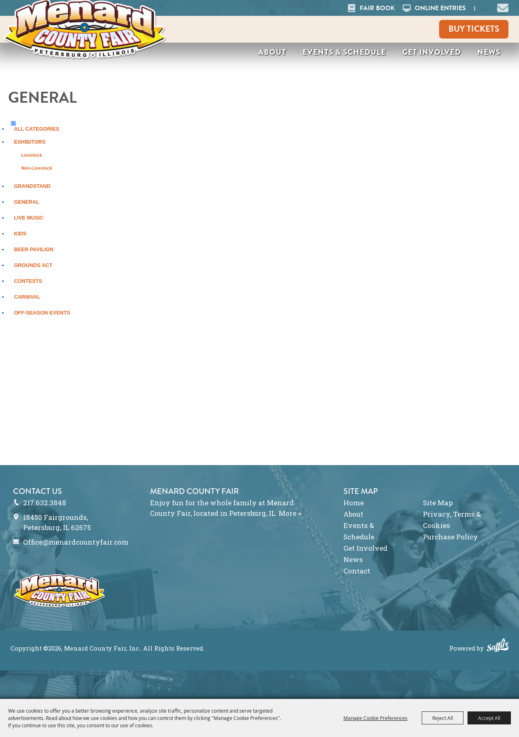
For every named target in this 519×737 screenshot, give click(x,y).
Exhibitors (29, 142)
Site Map (438, 502)
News (488, 52)
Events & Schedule (344, 52)
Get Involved (431, 52)
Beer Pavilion (34, 249)
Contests (28, 281)
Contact (356, 570)
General (26, 202)
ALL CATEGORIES (36, 129)
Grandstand (32, 186)
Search (484, 7)
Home (353, 502)
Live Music (28, 218)
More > (290, 513)
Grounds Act (33, 265)
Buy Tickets (473, 28)
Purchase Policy (450, 536)
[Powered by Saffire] (498, 646)
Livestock (31, 155)
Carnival (27, 297)
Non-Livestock (36, 168)
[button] (503, 7)
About (272, 52)
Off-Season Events (42, 313)
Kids (20, 234)
